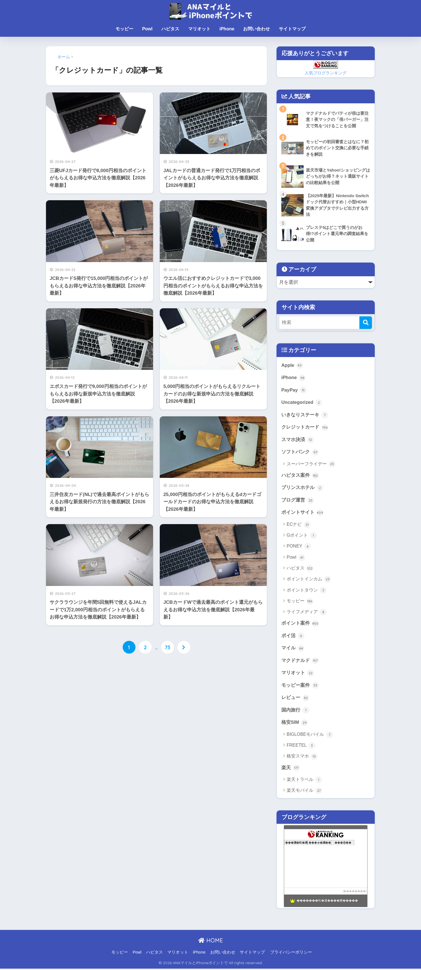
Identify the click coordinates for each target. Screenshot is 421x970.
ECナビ (299, 525)
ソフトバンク (300, 452)
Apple (292, 365)
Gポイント (302, 536)
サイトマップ (292, 28)
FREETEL (301, 747)
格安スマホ (302, 757)
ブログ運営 (297, 501)
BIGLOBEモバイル (310, 735)
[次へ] (183, 647)
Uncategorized (301, 403)
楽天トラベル (304, 781)
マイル (292, 649)
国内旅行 (295, 711)
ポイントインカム (309, 580)
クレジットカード (304, 427)
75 (167, 647)
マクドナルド (300, 661)
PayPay (294, 390)
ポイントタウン (306, 591)
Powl (147, 28)
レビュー (295, 699)
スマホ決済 (297, 440)
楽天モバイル (304, 792)
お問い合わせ (256, 28)
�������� (354, 892)
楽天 (290, 769)
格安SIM (294, 723)
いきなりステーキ (304, 415)
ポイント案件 (300, 624)
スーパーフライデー (311, 464)
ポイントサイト (302, 513)
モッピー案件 (300, 686)
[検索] (365, 322)
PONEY (299, 547)
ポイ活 (292, 637)
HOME (210, 941)
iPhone (226, 28)
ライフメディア (306, 613)
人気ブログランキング (326, 72)
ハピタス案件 (300, 476)
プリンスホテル (302, 488)
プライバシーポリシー (291, 953)
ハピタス (170, 28)
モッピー (124, 28)
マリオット (199, 28)
